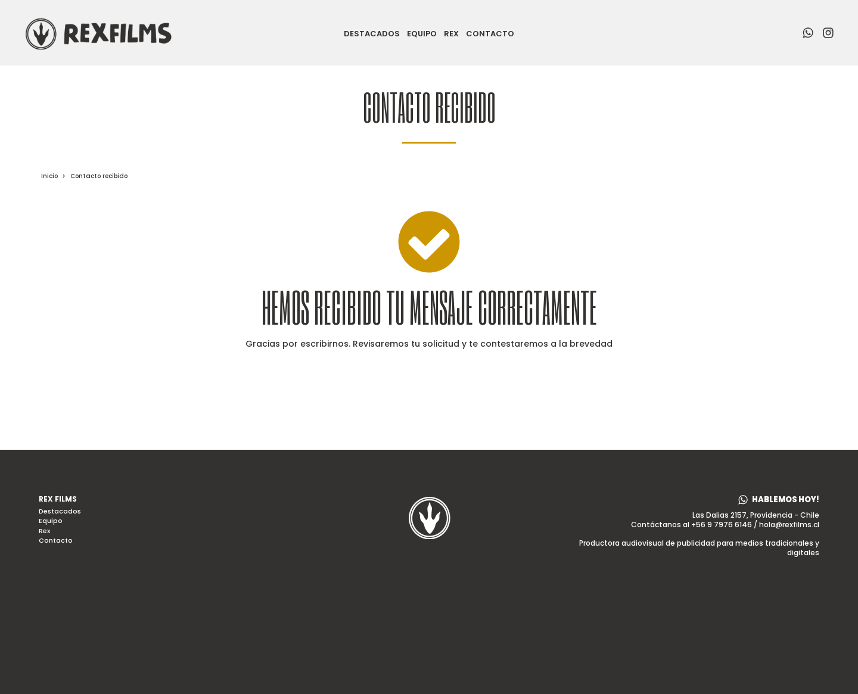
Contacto (490, 34)
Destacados (372, 34)
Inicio (49, 176)
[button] (778, 499)
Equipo (422, 34)
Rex (451, 34)
